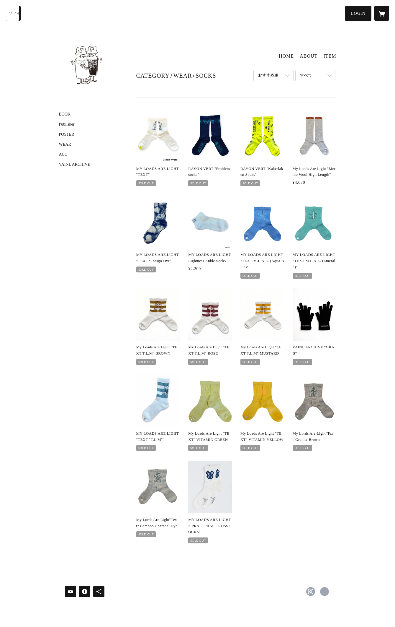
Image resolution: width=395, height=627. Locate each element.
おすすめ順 (268, 75)
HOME (286, 56)
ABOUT (308, 56)
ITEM (329, 56)
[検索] (13, 13)
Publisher (67, 124)
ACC (63, 154)
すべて (306, 75)
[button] (358, 13)
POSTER (66, 134)
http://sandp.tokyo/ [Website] (324, 591)
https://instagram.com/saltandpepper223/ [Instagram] (310, 591)
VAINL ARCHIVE (74, 165)
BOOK (65, 114)
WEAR (65, 144)
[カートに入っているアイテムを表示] (381, 13)
